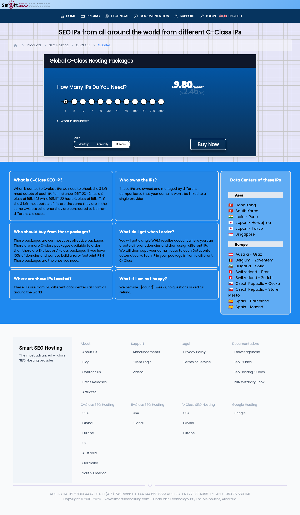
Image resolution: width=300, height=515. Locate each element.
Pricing (90, 16)
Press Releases (94, 382)
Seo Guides (243, 362)
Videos (138, 372)
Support (184, 16)
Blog (85, 362)
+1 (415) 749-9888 (116, 494)
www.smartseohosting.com (127, 499)
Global (87, 423)
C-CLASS (83, 45)
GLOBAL (104, 45)
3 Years (121, 144)
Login (208, 16)
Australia (89, 453)
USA (85, 413)
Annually (102, 144)
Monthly (84, 144)
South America (94, 473)
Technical (117, 16)
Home (68, 16)
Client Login (142, 362)
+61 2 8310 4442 (81, 494)
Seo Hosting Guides (249, 372)
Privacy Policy (194, 352)
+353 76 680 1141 (237, 494)
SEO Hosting (59, 45)
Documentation (151, 16)
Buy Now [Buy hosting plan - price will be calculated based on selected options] (208, 144)
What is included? (74, 121)
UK (84, 443)
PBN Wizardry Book (249, 382)
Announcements (146, 352)
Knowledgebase (247, 352)
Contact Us (91, 372)
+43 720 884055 (194, 494)
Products (34, 45)
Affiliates (89, 392)
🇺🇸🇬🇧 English (230, 16)
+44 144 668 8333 (151, 494)
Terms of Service (197, 362)
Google (240, 413)
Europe (88, 433)
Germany (90, 463)
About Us (89, 352)
